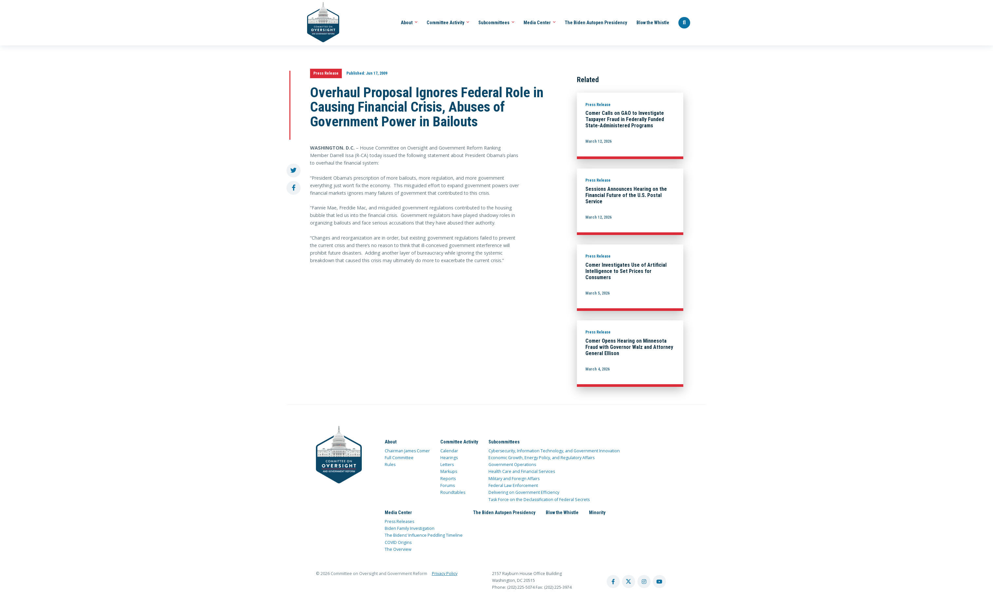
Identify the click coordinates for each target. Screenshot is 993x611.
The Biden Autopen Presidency (596, 22)
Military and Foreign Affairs (514, 478)
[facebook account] (613, 581)
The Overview (398, 549)
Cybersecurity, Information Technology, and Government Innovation (554, 451)
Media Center (540, 22)
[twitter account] (628, 581)
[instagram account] (644, 581)
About (409, 22)
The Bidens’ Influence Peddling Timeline (424, 535)
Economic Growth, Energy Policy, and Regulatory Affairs (541, 457)
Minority (597, 512)
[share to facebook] (293, 188)
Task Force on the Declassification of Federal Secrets (539, 499)
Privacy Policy (444, 573)
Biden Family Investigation (409, 528)
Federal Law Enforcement (513, 485)
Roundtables (452, 492)
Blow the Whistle (652, 22)
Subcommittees (496, 22)
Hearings (449, 457)
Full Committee (399, 457)
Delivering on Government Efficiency (523, 492)
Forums (447, 485)
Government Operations (512, 464)
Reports (448, 478)
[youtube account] (659, 581)
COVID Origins (398, 542)
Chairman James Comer (407, 451)
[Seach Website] (684, 23)
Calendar (449, 451)
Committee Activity (448, 22)
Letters (447, 464)
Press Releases (399, 521)
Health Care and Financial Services (521, 471)
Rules (390, 464)
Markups (448, 471)
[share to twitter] (293, 171)
